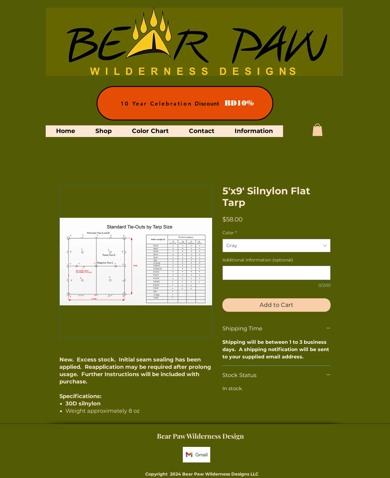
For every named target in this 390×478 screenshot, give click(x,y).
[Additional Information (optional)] (276, 272)
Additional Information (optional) (257, 260)
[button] (317, 130)
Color (229, 232)
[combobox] (276, 245)
